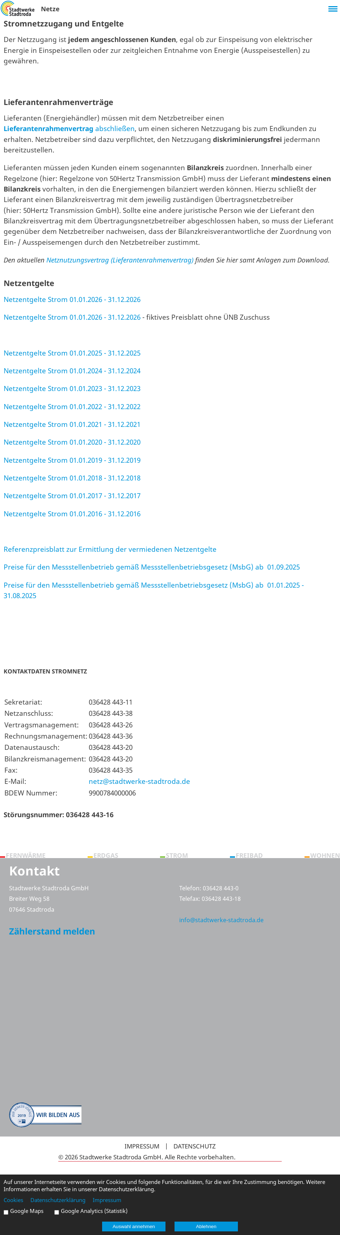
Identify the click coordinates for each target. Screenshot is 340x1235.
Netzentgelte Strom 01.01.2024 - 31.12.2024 (72, 370)
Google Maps (26, 1210)
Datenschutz (194, 1146)
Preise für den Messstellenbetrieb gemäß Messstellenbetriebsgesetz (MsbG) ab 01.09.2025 (152, 566)
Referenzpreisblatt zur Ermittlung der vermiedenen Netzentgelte (110, 549)
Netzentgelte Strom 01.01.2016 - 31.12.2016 (72, 513)
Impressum (142, 1146)
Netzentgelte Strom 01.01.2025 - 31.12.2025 (72, 352)
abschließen (69, 128)
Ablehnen (206, 1226)
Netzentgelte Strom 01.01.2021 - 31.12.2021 (72, 424)
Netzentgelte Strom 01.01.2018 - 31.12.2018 (72, 477)
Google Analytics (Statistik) (94, 1210)
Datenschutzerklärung (57, 1200)
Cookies (13, 1200)
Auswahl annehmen (134, 1226)
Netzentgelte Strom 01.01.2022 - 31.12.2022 (72, 406)
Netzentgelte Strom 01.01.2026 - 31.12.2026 (72, 299)
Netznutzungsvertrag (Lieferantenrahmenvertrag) (119, 259)
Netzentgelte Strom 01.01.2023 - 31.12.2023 (72, 388)
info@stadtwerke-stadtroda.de (221, 920)
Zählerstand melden (52, 931)
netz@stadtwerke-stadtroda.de (139, 781)
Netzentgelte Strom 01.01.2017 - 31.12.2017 (72, 495)
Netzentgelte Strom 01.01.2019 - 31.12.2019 (72, 460)
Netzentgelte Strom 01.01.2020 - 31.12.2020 (72, 441)
